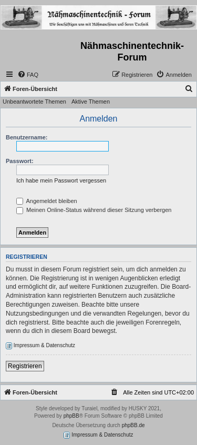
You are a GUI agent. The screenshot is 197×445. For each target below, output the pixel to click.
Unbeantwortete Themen (34, 101)
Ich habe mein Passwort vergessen (61, 180)
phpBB (71, 416)
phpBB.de (133, 425)
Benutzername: (26, 137)
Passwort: (20, 161)
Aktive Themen (90, 101)
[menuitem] (27, 74)
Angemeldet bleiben (46, 201)
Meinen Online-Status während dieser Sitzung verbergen (93, 210)
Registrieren (25, 366)
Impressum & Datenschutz (40, 345)
